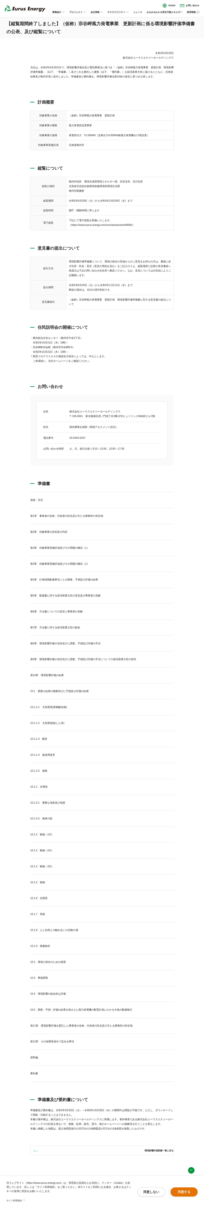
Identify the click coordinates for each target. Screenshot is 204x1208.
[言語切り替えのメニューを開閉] (169, 6)
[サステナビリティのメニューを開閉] (118, 14)
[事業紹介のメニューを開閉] (58, 14)
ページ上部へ (191, 1170)
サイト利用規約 (15, 1200)
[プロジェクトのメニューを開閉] (77, 14)
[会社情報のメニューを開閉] (97, 14)
